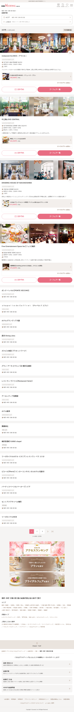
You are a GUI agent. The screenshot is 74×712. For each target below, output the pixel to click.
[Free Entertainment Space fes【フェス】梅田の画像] (37, 233)
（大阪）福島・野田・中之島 (48, 605)
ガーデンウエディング (34, 624)
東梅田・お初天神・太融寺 (32, 605)
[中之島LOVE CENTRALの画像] (37, 106)
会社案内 (6, 699)
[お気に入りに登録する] (70, 52)
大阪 (36, 651)
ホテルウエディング (42, 617)
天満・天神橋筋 (33, 607)
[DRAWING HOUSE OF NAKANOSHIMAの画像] (37, 170)
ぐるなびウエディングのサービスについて (32, 703)
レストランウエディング (8, 617)
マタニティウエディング (10, 627)
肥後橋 (69, 605)
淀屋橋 (59, 605)
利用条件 (20, 699)
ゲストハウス (53, 617)
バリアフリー (23, 627)
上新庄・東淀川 (6, 610)
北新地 (12, 605)
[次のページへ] (47, 531)
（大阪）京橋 (48, 607)
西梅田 (40, 610)
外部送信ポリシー (44, 699)
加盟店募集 (66, 699)
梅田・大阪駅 (5, 605)
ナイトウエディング (47, 624)
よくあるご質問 (49, 703)
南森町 (45, 610)
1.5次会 (23, 624)
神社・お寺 (32, 617)
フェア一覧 (55, 89)
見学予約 (19, 89)
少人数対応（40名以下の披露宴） (10, 624)
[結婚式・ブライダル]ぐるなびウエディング (13, 651)
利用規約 (13, 699)
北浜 (64, 605)
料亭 (18, 617)
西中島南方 (15, 610)
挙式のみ (68, 624)
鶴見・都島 (23, 610)
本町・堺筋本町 (7, 607)
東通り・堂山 (19, 605)
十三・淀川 (63, 607)
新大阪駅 (56, 607)
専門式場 (24, 617)
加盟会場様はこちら (56, 699)
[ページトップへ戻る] (37, 644)
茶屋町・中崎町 (32, 610)
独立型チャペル (59, 624)
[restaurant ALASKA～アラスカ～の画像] (37, 43)
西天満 (41, 607)
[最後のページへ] (52, 531)
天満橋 (25, 607)
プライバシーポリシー (31, 699)
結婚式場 (30, 651)
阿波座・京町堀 (17, 607)
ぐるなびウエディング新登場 (37, 627)
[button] (37, 664)
